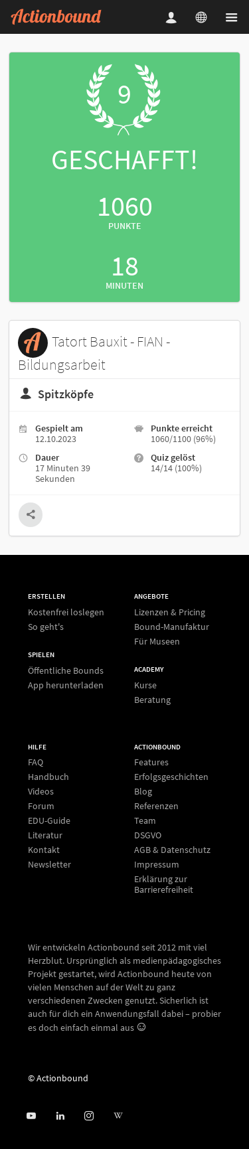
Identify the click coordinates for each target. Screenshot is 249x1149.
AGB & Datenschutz (172, 850)
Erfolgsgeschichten (171, 777)
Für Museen (157, 641)
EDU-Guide (49, 820)
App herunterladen (66, 684)
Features (151, 762)
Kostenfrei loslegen (66, 612)
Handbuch (48, 777)
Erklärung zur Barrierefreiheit (163, 884)
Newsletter (49, 864)
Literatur (45, 835)
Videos (41, 791)
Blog (143, 791)
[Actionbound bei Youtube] (31, 1116)
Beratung (152, 699)
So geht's (46, 626)
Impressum (156, 864)
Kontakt (44, 850)
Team (145, 820)
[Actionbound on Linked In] (60, 1116)
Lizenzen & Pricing (169, 612)
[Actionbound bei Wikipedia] (118, 1116)
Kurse (145, 685)
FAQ (35, 762)
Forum (41, 806)
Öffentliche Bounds (66, 670)
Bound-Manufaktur (171, 627)
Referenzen (156, 806)
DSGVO (147, 835)
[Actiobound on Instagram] (88, 1116)
